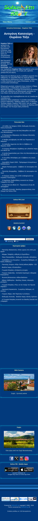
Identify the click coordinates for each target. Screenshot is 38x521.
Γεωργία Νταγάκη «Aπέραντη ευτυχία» (15, 270)
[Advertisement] (19, 337)
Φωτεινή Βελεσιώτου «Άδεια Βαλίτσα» (14, 277)
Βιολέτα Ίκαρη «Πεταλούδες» (11, 267)
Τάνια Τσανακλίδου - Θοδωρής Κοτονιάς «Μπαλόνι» (19, 257)
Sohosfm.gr (15, 505)
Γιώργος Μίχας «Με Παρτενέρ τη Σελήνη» (16, 294)
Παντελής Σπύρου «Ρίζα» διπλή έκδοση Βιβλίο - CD (19, 264)
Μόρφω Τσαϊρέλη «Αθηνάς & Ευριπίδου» (15, 254)
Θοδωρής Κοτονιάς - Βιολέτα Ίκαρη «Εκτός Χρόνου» (19, 296)
